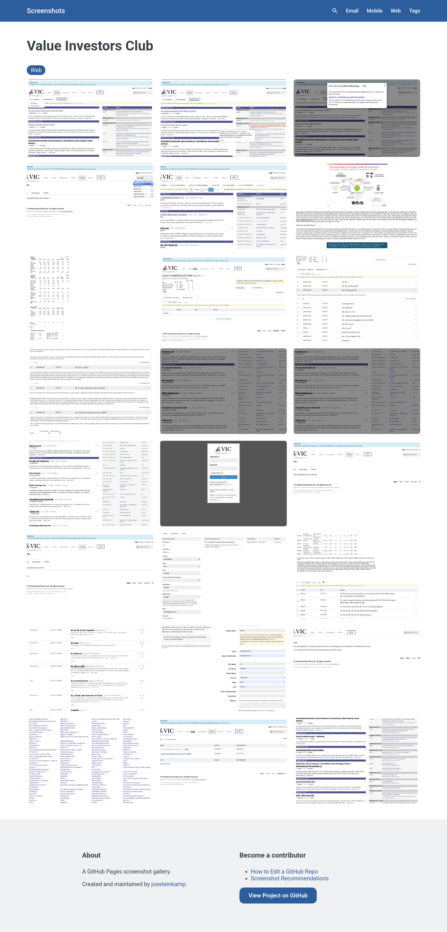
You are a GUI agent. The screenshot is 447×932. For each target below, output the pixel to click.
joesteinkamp (168, 884)
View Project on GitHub (278, 895)
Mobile (375, 11)
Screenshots (46, 11)
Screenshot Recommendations (290, 878)
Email (352, 11)
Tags (414, 11)
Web (396, 11)
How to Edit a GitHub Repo (284, 871)
